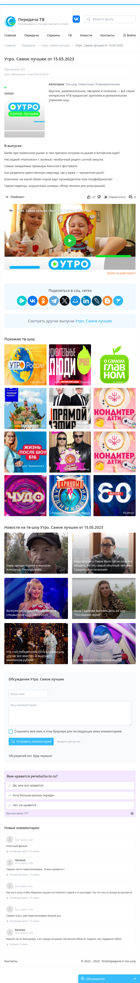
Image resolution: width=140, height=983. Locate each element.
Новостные (86, 84)
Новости (86, 35)
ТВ (70, 35)
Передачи (31, 35)
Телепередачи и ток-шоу (119, 961)
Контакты (107, 35)
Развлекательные (108, 84)
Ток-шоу (71, 84)
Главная (10, 35)
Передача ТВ (31, 19)
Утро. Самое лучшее (55, 45)
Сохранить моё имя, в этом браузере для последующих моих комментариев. (68, 731)
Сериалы (53, 35)
